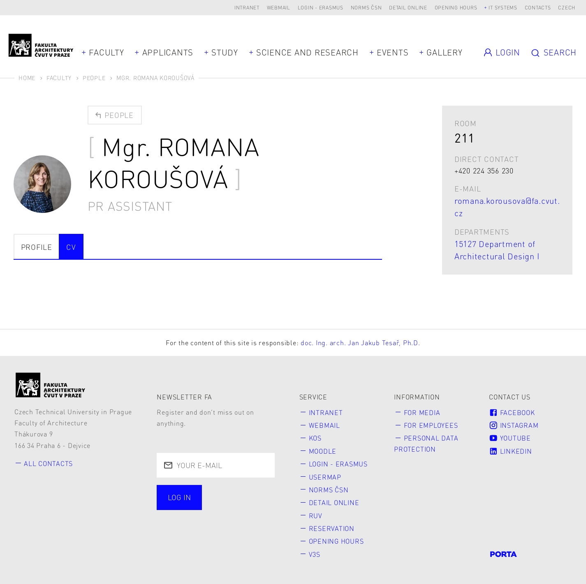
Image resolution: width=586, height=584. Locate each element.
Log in (179, 497)
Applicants (168, 52)
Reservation (331, 528)
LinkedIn (510, 451)
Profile (36, 247)
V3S (314, 554)
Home (27, 77)
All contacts (48, 463)
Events (393, 52)
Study (224, 52)
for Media (422, 412)
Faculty (106, 52)
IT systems (503, 8)
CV (71, 247)
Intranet (246, 8)
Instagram (513, 425)
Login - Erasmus (320, 8)
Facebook (512, 412)
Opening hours (456, 8)
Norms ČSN (366, 8)
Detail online (408, 8)
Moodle (323, 451)
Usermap (325, 477)
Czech (566, 8)
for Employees (431, 425)
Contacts (538, 8)
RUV (315, 515)
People (94, 77)
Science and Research (307, 52)
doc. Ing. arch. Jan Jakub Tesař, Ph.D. (360, 342)
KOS (315, 438)
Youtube (510, 438)
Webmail (278, 8)
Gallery (444, 52)
